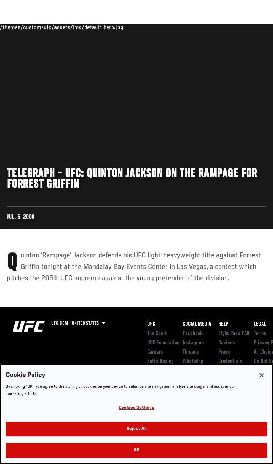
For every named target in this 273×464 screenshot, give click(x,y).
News (109, 27)
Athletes (81, 27)
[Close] (261, 375)
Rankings (50, 27)
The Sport (157, 333)
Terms (260, 333)
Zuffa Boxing (197, 30)
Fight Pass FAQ (234, 333)
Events (19, 27)
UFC (151, 324)
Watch (168, 27)
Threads (191, 352)
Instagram (193, 343)
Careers (155, 352)
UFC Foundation (163, 343)
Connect (140, 27)
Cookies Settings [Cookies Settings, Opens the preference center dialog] (136, 408)
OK (136, 450)
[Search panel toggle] (250, 27)
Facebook (193, 333)
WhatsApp (193, 361)
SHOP (230, 27)
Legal (260, 324)
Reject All (136, 429)
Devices (226, 343)
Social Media (197, 324)
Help (223, 324)
